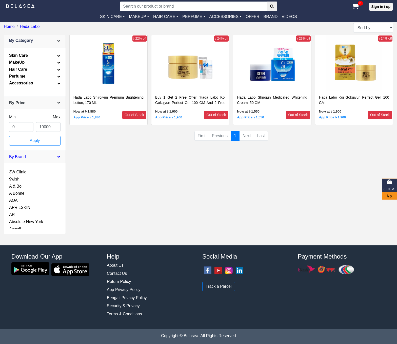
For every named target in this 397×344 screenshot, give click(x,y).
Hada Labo (29, 26)
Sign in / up (380, 7)
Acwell (15, 229)
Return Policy (119, 281)
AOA (13, 200)
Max (56, 117)
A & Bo (15, 186)
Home (9, 26)
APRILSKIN (19, 207)
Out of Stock (134, 115)
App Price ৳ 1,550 (250, 117)
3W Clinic (17, 172)
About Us (115, 265)
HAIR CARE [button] (164, 16)
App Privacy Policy (124, 289)
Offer (252, 16)
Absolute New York (26, 222)
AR (12, 214)
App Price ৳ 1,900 (168, 117)
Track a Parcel (219, 286)
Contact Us (117, 273)
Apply (35, 140)
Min (12, 117)
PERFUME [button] (192, 16)
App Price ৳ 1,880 (86, 117)
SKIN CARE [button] (111, 16)
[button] (225, 17)
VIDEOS (289, 16)
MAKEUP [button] (137, 16)
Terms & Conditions (124, 314)
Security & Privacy (123, 306)
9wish (14, 179)
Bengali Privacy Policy (127, 298)
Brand (270, 16)
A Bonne (17, 193)
